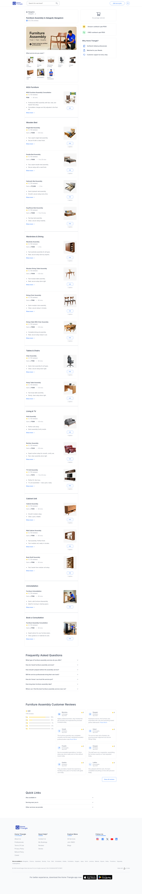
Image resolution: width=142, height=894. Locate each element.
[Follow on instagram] (97, 839)
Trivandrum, (113, 861)
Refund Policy (19, 852)
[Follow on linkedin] (116, 839)
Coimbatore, (71, 861)
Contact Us (42, 839)
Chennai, (32, 861)
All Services (71, 839)
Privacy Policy (19, 849)
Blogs (69, 845)
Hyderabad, (38, 861)
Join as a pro (117, 3)
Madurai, (97, 861)
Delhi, (52, 861)
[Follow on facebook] (102, 839)
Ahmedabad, (58, 861)
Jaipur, (82, 861)
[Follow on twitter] (107, 839)
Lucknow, (91, 861)
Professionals (19, 842)
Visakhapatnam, (16, 863)
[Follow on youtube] (112, 839)
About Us (18, 839)
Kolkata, (65, 861)
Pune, (49, 861)
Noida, (107, 861)
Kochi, (86, 861)
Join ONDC (71, 842)
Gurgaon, (77, 861)
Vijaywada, (119, 861)
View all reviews (109, 779)
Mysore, (102, 861)
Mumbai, (44, 861)
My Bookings (42, 842)
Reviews (41, 845)
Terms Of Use (19, 845)
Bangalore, (26, 861)
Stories (40, 849)
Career (17, 855)
